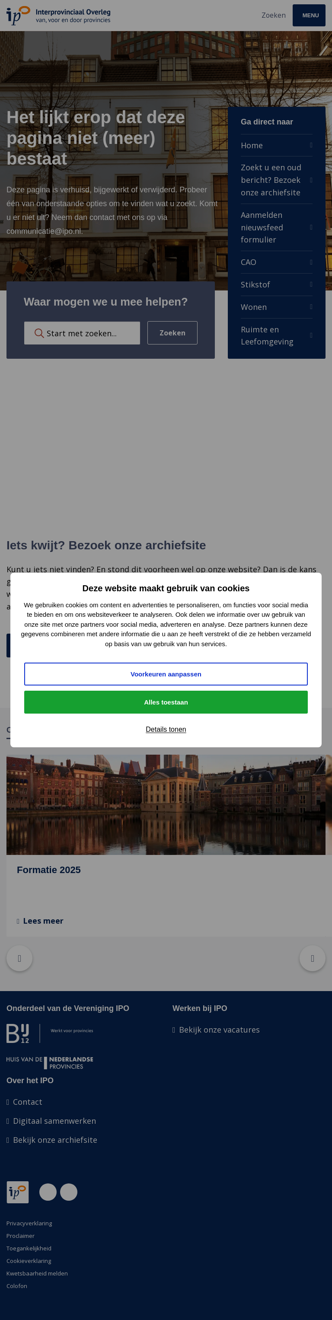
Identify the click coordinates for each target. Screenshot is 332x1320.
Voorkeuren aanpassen (166, 674)
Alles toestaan (166, 702)
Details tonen (166, 729)
